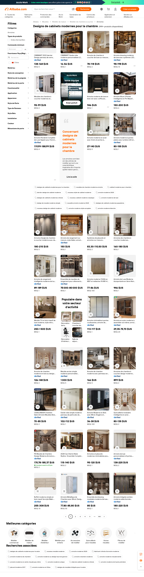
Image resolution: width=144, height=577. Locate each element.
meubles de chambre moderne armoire (88, 187)
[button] (73, 9)
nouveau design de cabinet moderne (48, 208)
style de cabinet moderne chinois (81, 562)
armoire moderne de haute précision (112, 562)
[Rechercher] (83, 9)
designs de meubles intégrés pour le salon (70, 567)
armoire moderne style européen (78, 208)
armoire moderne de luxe (108, 198)
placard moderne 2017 (16, 567)
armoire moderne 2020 (105, 192)
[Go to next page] (104, 516)
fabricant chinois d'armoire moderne (105, 551)
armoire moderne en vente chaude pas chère (24, 562)
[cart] (109, 9)
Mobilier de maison (59, 22)
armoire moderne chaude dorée (109, 557)
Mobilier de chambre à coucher (81, 22)
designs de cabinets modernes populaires (109, 203)
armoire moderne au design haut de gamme (51, 557)
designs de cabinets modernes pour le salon (24, 551)
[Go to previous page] (66, 516)
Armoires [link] (100, 22)
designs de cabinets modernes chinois (49, 198)
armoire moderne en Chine (40, 567)
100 (99, 516)
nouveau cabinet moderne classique (80, 198)
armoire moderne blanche (106, 208)
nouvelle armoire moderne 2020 (77, 203)
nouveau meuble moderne (54, 551)
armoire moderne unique (55, 562)
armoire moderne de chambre (19, 557)
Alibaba (36, 22)
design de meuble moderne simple (47, 203)
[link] (141, 554)
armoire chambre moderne (82, 557)
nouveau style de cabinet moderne (78, 192)
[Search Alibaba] (52, 9)
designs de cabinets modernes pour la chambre (52, 187)
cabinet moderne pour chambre (119, 187)
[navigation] (18, 269)
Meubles (45, 22)
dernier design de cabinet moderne (48, 192)
